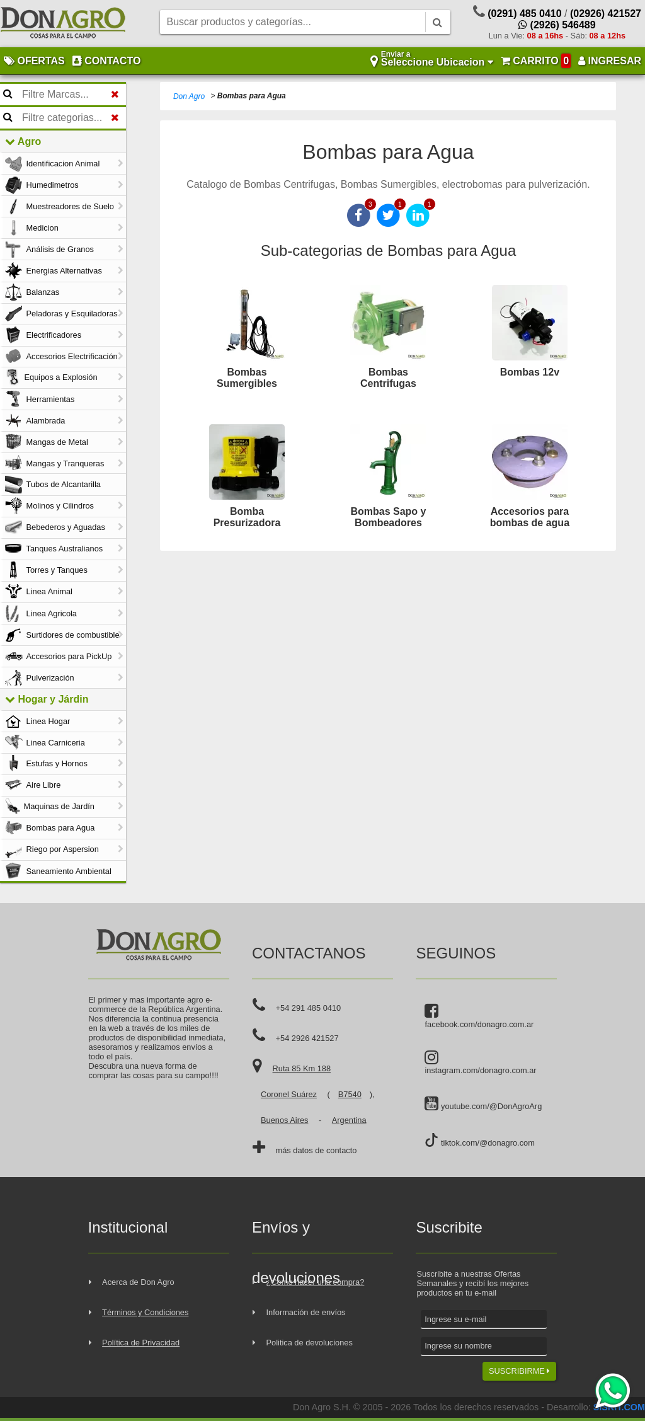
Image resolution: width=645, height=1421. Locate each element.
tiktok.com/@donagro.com (479, 1140)
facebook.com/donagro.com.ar (479, 1016)
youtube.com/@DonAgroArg (483, 1104)
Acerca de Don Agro (138, 1282)
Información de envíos (306, 1312)
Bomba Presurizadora (247, 517)
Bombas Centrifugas (388, 378)
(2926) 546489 (557, 25)
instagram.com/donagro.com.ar (480, 1063)
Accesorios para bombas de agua (529, 517)
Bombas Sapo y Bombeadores (388, 517)
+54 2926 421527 (307, 1038)
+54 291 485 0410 (308, 1008)
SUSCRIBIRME (519, 1371)
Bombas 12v (529, 372)
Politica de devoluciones (309, 1342)
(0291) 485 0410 (524, 13)
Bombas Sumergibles (247, 378)
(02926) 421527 (605, 13)
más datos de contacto (316, 1150)
